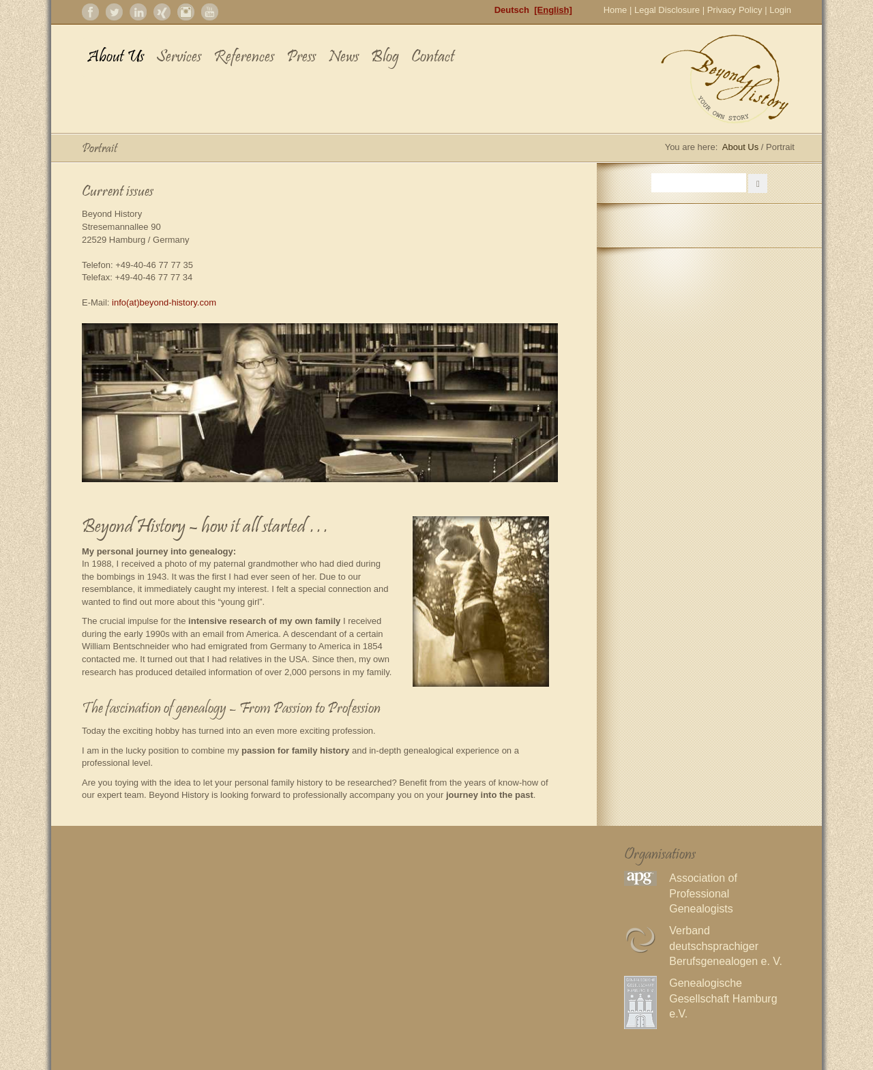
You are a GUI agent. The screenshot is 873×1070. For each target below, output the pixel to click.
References (243, 58)
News (343, 58)
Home (615, 10)
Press (301, 58)
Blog (385, 58)
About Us (115, 58)
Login (780, 10)
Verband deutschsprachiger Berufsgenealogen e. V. (725, 946)
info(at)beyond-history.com (164, 302)
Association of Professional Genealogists (703, 893)
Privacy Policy (735, 10)
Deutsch (511, 10)
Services (178, 58)
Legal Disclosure (667, 10)
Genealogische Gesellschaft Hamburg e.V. (723, 998)
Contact (432, 58)
